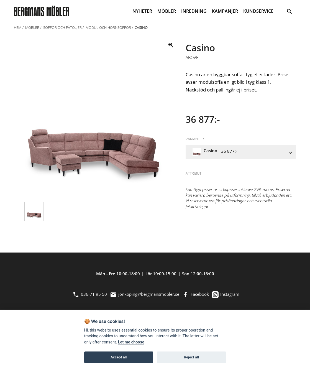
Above (192, 58)
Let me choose (131, 342)
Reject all (191, 357)
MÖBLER (166, 11)
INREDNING (194, 11)
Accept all (119, 357)
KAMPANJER (225, 11)
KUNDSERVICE (258, 11)
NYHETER (142, 11)
